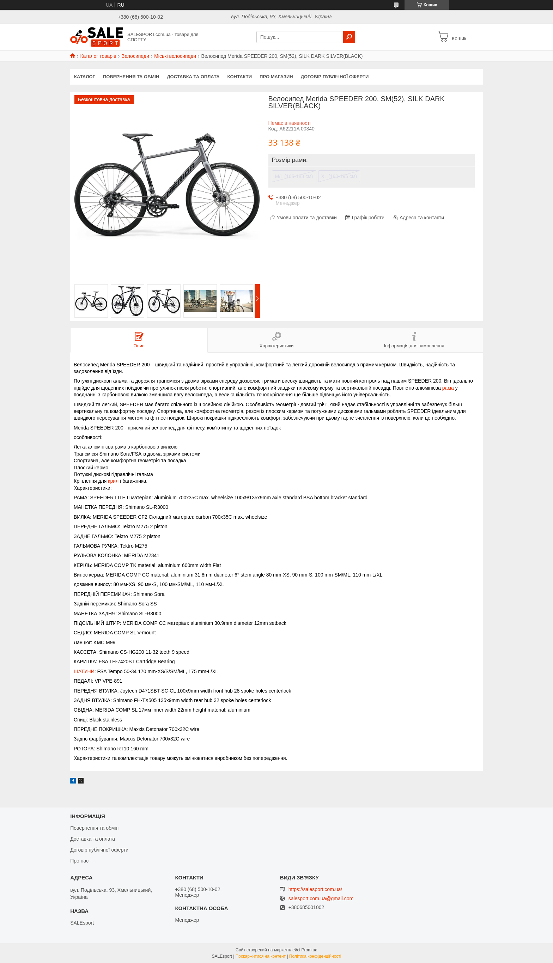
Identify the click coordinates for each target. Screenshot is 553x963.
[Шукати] (349, 37)
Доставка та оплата (193, 76)
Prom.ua (309, 949)
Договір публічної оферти (335, 76)
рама (448, 388)
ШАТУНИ (84, 671)
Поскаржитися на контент (261, 956)
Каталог (84, 76)
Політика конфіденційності (315, 956)
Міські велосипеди (175, 56)
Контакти (239, 76)
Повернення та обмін (131, 76)
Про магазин (276, 76)
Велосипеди (135, 56)
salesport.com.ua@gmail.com (321, 898)
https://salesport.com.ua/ (315, 889)
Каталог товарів (98, 56)
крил (113, 481)
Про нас (79, 861)
